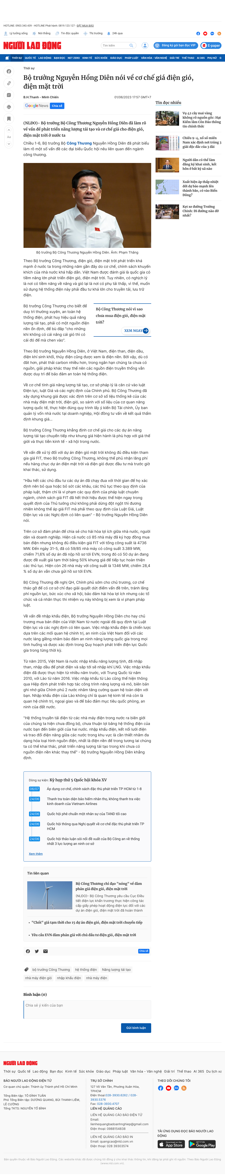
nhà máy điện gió (38, 978)
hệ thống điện (86, 970)
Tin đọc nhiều (168, 102)
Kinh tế (87, 57)
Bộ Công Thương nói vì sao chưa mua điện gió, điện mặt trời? (120, 316)
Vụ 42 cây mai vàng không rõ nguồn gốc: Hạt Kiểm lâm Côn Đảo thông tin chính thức (202, 119)
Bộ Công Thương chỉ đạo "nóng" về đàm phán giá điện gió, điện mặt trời (109, 886)
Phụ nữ (212, 57)
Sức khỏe (101, 57)
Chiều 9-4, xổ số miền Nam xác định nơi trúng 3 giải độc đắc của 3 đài (202, 142)
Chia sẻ (57, 105)
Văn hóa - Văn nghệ (154, 57)
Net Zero (74, 57)
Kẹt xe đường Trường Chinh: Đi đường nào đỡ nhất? (201, 211)
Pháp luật (131, 57)
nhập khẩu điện (69, 978)
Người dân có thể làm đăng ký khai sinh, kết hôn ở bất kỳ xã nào (199, 164)
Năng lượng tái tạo (116, 970)
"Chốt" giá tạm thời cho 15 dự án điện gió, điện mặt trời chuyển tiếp (87, 923)
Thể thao (188, 57)
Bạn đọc (59, 57)
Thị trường (93, 33)
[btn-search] (131, 45)
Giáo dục (116, 57)
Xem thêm (36, 854)
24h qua (115, 33)
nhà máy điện (96, 978)
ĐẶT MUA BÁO (85, 25)
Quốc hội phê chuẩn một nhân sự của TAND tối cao (86, 814)
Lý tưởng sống (16, 33)
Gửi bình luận (136, 1028)
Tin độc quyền (67, 33)
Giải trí (174, 57)
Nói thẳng (41, 33)
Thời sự (17, 57)
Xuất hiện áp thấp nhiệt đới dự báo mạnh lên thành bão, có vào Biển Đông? (200, 188)
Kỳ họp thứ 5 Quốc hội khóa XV (78, 780)
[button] (8, 129)
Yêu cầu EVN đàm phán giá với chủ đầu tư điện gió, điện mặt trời (84, 935)
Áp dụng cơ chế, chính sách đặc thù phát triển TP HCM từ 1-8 (94, 789)
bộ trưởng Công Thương (51, 970)
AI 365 (201, 57)
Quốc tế (30, 57)
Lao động (44, 57)
